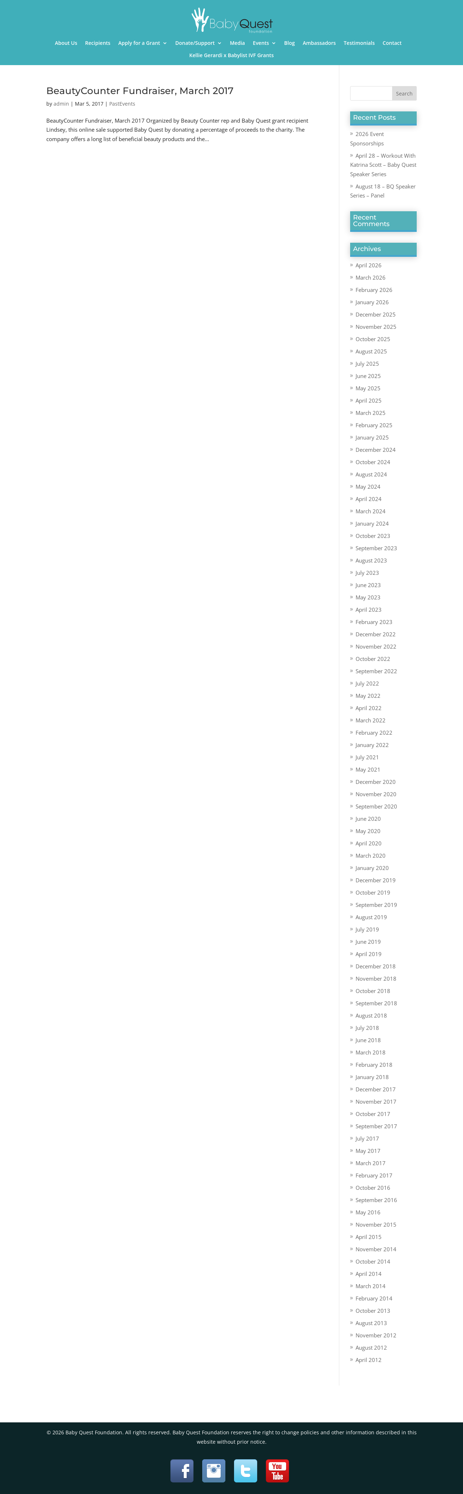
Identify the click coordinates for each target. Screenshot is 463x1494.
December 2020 (376, 781)
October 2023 (373, 535)
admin (61, 103)
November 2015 (376, 1224)
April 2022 (369, 708)
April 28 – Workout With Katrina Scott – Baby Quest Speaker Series (383, 165)
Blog (289, 43)
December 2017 (376, 1089)
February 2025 (374, 425)
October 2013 (373, 1310)
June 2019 (368, 941)
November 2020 (376, 794)
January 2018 (372, 1077)
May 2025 (368, 388)
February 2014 (374, 1298)
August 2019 (371, 917)
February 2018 (374, 1064)
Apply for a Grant (139, 43)
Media (237, 43)
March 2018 (371, 1052)
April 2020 (369, 843)
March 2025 (371, 412)
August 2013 (371, 1323)
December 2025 (376, 314)
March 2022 (371, 720)
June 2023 (368, 585)
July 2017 (367, 1138)
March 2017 (371, 1163)
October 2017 (373, 1113)
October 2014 (373, 1261)
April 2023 (369, 609)
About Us (66, 43)
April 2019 (369, 954)
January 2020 (372, 867)
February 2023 (374, 621)
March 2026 (371, 277)
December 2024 (376, 449)
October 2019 (373, 892)
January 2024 (372, 523)
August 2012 (371, 1347)
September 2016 (376, 1200)
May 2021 (368, 769)
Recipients (97, 43)
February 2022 (374, 732)
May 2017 (368, 1150)
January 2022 (372, 744)
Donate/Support (195, 43)
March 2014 (371, 1286)
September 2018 (376, 1003)
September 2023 (376, 548)
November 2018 (376, 978)
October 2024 (373, 462)
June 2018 (368, 1040)
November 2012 (376, 1335)
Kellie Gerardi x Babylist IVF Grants (231, 56)
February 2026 (374, 289)
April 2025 (369, 400)
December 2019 (376, 880)
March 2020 (371, 855)
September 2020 (376, 806)
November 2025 (376, 326)
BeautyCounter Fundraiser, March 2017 (140, 91)
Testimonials (359, 43)
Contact (392, 43)
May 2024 (368, 486)
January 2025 (372, 437)
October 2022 (373, 658)
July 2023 (367, 572)
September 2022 (376, 671)
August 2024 (371, 474)
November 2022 (376, 646)
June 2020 (368, 818)
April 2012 (369, 1359)
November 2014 (376, 1249)
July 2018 (367, 1027)
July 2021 (367, 757)
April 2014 (369, 1273)
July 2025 (367, 363)
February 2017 (374, 1175)
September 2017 (376, 1126)
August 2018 (371, 1015)
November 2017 (376, 1101)
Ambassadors (319, 43)
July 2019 (367, 929)
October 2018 (373, 990)
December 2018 (376, 966)
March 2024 (371, 511)
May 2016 (368, 1212)
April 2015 (369, 1236)
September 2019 (376, 904)
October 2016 (373, 1187)
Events (261, 43)
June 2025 (368, 375)
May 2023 (368, 597)
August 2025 (371, 351)
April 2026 (369, 265)
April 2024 (369, 498)
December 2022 (376, 634)
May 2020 (368, 831)
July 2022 (367, 683)
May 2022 (368, 695)
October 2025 (373, 339)
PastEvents (122, 103)
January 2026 (372, 302)
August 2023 (371, 560)
